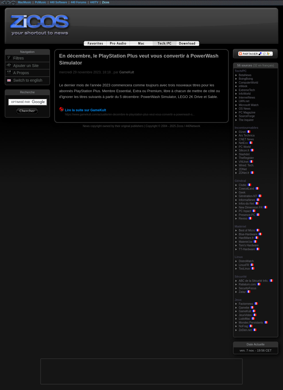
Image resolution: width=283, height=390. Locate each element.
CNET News (246, 139)
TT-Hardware (247, 249)
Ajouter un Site (26, 65)
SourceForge (247, 116)
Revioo (243, 218)
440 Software (58, 2)
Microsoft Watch (248, 105)
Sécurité (241, 276)
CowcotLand (246, 188)
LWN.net (244, 101)
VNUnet (243, 161)
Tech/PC (241, 71)
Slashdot (244, 154)
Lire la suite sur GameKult (82, 110)
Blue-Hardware (248, 234)
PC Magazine (247, 112)
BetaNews (245, 75)
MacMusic (24, 2)
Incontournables (246, 127)
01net (242, 131)
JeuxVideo (245, 315)
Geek (242, 192)
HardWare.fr (246, 237)
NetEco (243, 142)
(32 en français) (263, 65)
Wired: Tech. (246, 165)
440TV (94, 2)
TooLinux (244, 268)
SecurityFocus (247, 288)
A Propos (21, 73)
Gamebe (244, 307)
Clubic (243, 185)
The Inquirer (246, 120)
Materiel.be (245, 241)
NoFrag (243, 326)
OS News (244, 108)
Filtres (18, 58)
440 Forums (78, 2)
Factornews (246, 303)
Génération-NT (248, 196)
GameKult (126, 72)
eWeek (243, 86)
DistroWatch (246, 261)
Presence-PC (247, 214)
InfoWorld (245, 93)
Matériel (240, 226)
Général (240, 180)
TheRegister (246, 157)
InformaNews (247, 200)
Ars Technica (247, 135)
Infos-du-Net (246, 203)
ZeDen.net (245, 330)
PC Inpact (245, 211)
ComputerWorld (248, 82)
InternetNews (247, 97)
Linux (239, 257)
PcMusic (40, 2)
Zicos (105, 2)
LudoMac (244, 318)
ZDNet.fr (244, 172)
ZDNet (243, 169)
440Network (192, 126)
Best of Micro (247, 230)
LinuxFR (244, 265)
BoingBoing (246, 78)
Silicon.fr (244, 150)
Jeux (238, 299)
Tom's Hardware (249, 245)
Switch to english (27, 80)
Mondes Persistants (251, 322)
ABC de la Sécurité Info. (253, 280)
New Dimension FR (251, 207)
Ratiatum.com (247, 284)
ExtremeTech (247, 90)
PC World (245, 146)
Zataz (242, 291)
